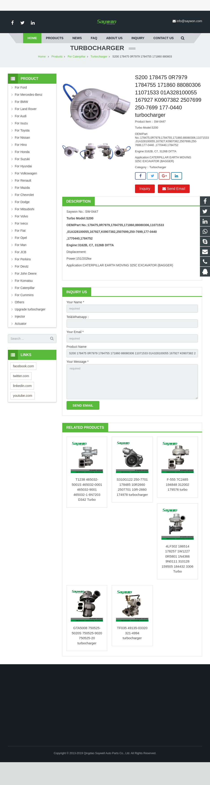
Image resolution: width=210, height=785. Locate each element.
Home (42, 74)
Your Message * (77, 382)
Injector (20, 334)
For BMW (21, 119)
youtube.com (22, 413)
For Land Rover (25, 127)
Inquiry (144, 206)
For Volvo (21, 234)
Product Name (76, 366)
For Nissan (22, 155)
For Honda (22, 170)
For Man (20, 263)
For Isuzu (21, 141)
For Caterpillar (77, 74)
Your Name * (75, 320)
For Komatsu (24, 298)
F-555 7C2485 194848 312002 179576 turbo (177, 507)
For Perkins (23, 277)
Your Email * (75, 351)
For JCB (20, 270)
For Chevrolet (24, 212)
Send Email (173, 206)
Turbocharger (98, 74)
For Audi (20, 134)
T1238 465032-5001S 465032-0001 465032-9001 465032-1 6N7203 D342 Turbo (87, 512)
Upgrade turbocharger (30, 327)
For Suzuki (22, 177)
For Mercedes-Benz (28, 112)
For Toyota (22, 148)
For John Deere (25, 291)
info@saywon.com (189, 21)
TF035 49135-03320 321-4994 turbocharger (132, 656)
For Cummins (24, 313)
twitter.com (21, 393)
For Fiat (20, 248)
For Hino (21, 162)
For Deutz (21, 284)
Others (19, 320)
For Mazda (22, 205)
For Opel (21, 255)
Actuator (20, 341)
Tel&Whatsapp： (78, 335)
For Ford (21, 105)
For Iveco (21, 241)
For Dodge (22, 220)
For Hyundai (23, 184)
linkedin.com (22, 403)
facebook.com (23, 384)
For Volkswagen (26, 191)
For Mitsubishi (24, 227)
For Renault (23, 198)
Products (57, 74)
